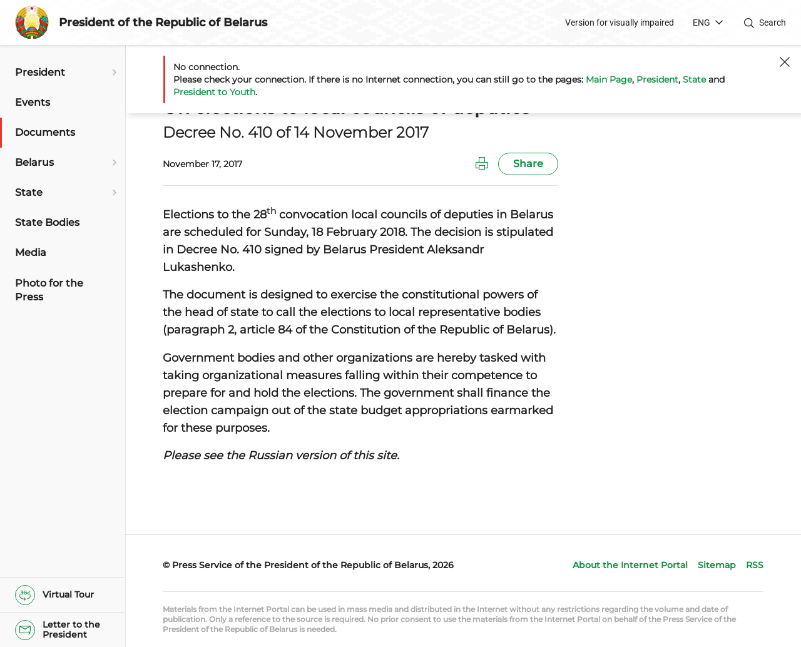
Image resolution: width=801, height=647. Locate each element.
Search (772, 23)
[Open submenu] (112, 73)
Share (528, 164)
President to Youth (214, 92)
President (657, 79)
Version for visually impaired (619, 23)
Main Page (609, 79)
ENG (701, 23)
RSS (754, 565)
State (694, 79)
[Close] (784, 62)
